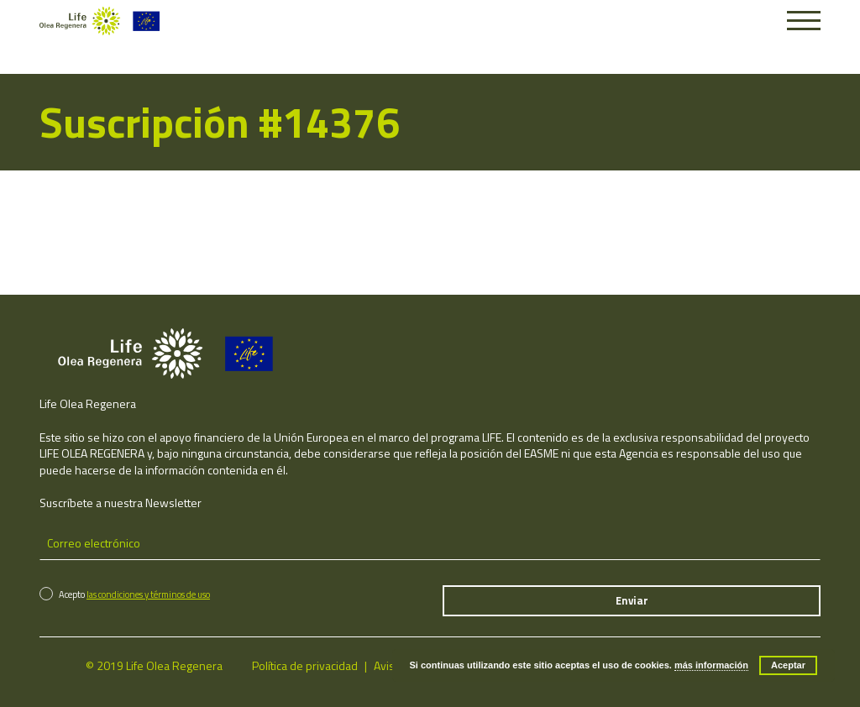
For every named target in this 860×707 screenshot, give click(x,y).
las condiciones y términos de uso (148, 594)
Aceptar (788, 665)
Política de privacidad (305, 665)
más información (711, 665)
